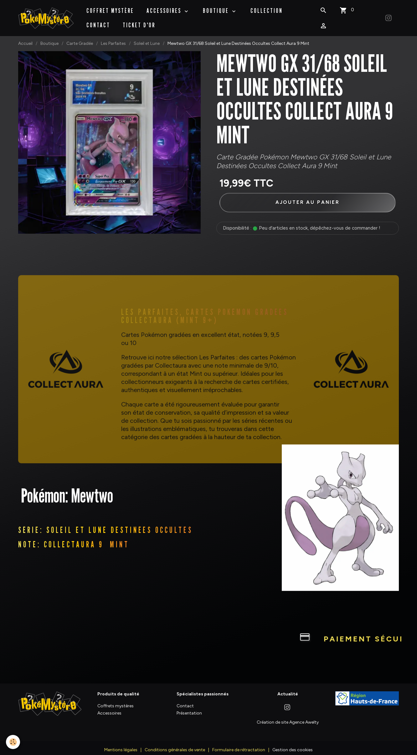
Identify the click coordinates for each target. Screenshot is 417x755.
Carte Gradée (79, 37)
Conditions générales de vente (175, 744)
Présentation (189, 707)
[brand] (46, 15)
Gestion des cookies (292, 744)
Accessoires (165, 7)
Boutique (49, 37)
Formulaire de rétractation (238, 744)
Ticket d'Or (139, 22)
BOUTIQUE (217, 7)
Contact (99, 22)
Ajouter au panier (307, 196)
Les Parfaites (113, 37)
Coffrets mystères (115, 700)
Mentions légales (120, 744)
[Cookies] (13, 742)
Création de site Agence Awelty (288, 716)
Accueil (25, 37)
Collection (267, 7)
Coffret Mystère (110, 7)
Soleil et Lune (147, 37)
